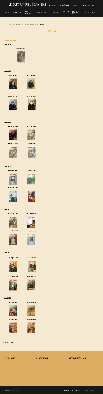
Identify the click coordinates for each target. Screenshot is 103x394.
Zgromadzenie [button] (17, 13)
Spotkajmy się (65, 13)
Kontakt (95, 13)
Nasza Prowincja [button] (28, 13)
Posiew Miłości (10, 40)
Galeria (86, 13)
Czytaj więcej (10, 343)
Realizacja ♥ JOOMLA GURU (71, 390)
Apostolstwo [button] (41, 13)
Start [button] (7, 13)
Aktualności (54, 13)
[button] (96, 390)
